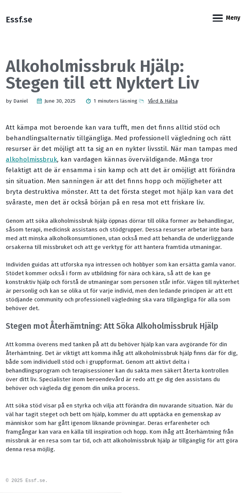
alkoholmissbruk (31, 159)
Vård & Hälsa (163, 101)
